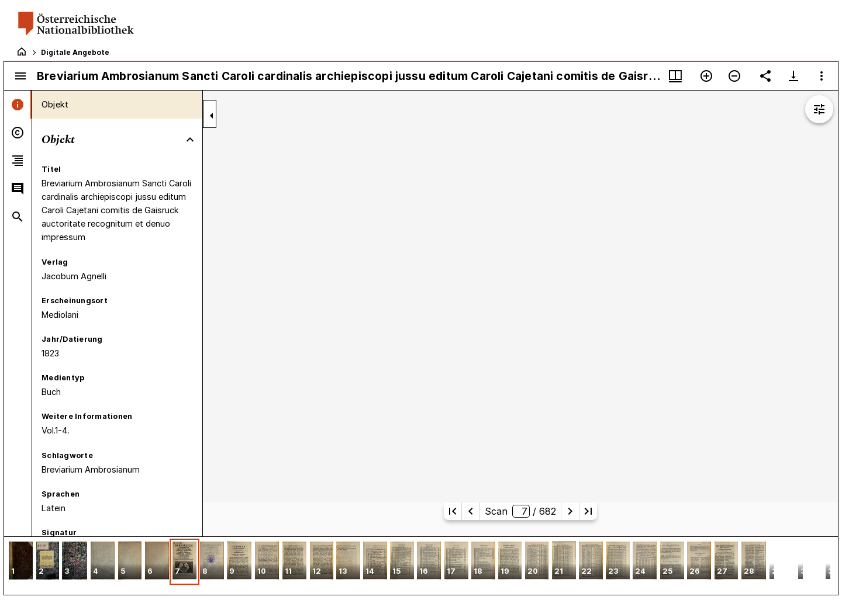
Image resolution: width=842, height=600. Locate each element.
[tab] (18, 105)
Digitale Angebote (75, 52)
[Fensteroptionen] (822, 76)
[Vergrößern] (706, 76)
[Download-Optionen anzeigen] (793, 76)
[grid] (421, 565)
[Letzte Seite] (588, 511)
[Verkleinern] (734, 76)
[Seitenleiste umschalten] (20, 76)
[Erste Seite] (452, 511)
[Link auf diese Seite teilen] (765, 76)
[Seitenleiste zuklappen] (212, 116)
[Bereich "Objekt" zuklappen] (190, 139)
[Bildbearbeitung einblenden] (819, 109)
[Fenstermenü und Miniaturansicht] (675, 76)
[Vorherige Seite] (470, 511)
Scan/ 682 (520, 511)
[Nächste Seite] (570, 511)
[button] (21, 562)
